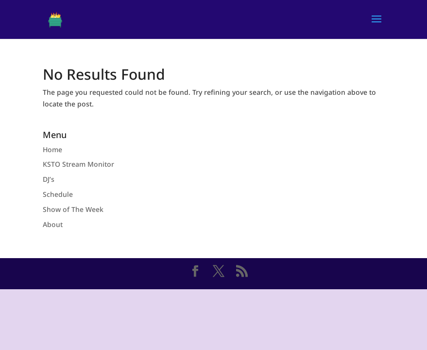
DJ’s (48, 179)
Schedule (58, 194)
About (53, 224)
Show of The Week (73, 209)
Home (52, 149)
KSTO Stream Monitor (78, 164)
